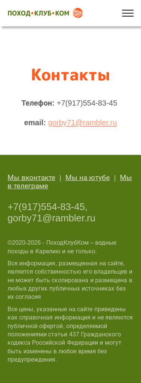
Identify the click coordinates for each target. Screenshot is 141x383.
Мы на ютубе (87, 178)
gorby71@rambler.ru (82, 122)
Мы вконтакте (31, 178)
